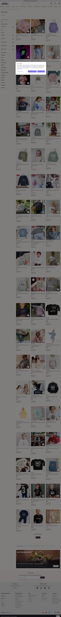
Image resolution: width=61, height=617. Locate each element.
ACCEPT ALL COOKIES (41, 71)
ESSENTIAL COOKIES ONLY (32, 71)
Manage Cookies (20, 71)
